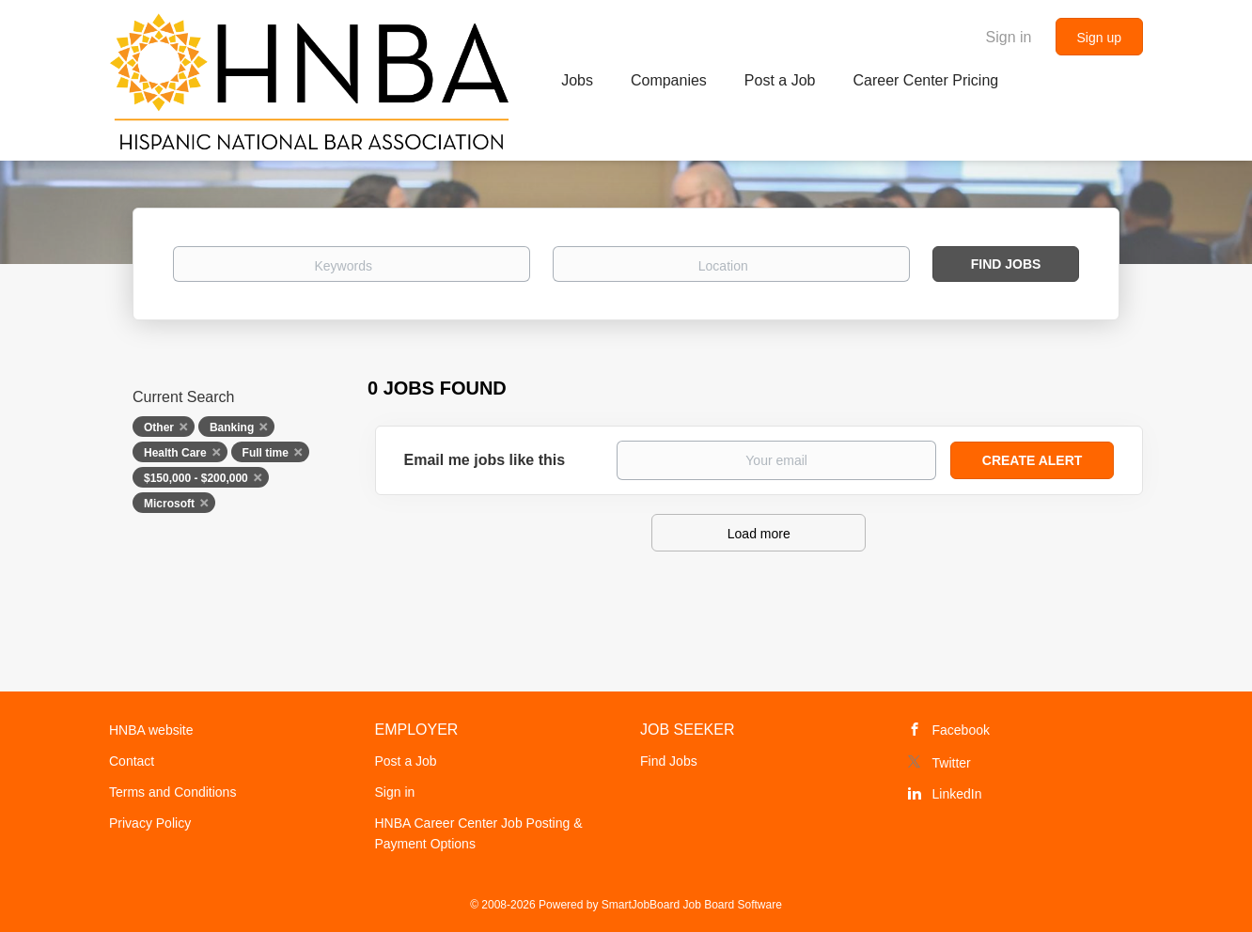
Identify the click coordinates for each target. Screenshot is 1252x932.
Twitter (951, 762)
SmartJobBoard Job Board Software (692, 904)
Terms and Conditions (172, 792)
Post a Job (406, 761)
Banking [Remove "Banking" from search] (232, 427)
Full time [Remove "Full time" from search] (266, 452)
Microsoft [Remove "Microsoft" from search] (169, 503)
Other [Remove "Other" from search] (159, 427)
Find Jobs (1006, 264)
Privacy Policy (150, 823)
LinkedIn (957, 793)
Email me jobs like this (485, 460)
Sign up (1099, 37)
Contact (131, 761)
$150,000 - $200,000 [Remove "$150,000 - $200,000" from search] (196, 478)
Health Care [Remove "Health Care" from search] (175, 452)
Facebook (961, 730)
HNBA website (151, 730)
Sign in (1009, 37)
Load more (759, 533)
